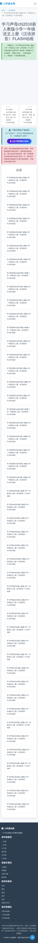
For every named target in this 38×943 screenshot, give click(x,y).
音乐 (3, 899)
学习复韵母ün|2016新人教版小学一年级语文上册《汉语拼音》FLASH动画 (19, 479)
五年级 (4, 855)
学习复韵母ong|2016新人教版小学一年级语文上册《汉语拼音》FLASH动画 (18, 411)
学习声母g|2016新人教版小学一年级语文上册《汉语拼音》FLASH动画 (18, 602)
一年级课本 (11, 10)
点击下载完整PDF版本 (19, 141)
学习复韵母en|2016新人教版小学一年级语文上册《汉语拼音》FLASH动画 (19, 316)
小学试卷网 (6, 915)
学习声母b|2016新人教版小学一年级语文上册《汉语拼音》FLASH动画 (18, 534)
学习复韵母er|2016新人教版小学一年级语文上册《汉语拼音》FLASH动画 (18, 343)
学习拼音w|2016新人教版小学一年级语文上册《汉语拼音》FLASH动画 (18, 507)
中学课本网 (6, 918)
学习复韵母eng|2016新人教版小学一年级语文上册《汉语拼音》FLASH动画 (18, 330)
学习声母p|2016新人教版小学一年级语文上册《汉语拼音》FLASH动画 (18, 697)
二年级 (4, 845)
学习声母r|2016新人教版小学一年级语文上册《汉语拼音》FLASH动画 (19, 725)
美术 (3, 896)
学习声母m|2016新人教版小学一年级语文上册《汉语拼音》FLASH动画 (18, 670)
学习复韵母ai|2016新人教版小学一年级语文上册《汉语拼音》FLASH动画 (18, 248)
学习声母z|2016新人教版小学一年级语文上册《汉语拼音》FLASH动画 (18, 793)
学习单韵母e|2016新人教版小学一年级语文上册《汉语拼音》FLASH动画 (18, 193)
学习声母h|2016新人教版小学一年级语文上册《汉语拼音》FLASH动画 (18, 616)
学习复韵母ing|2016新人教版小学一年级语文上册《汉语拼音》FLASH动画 (19, 384)
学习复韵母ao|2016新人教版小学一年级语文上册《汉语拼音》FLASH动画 (19, 289)
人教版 (4, 867)
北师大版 (5, 874)
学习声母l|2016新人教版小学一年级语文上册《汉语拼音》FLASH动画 (19, 656)
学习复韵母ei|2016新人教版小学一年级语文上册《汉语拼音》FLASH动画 (18, 302)
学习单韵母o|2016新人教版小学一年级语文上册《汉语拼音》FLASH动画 (18, 207)
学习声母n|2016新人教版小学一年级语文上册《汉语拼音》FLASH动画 (18, 684)
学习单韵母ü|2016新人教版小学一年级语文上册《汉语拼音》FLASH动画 (18, 234)
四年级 (4, 852)
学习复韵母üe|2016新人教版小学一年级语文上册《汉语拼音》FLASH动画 (19, 439)
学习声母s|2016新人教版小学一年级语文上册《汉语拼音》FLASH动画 (18, 738)
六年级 (4, 858)
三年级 (4, 848)
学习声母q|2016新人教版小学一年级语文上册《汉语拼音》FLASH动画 (18, 711)
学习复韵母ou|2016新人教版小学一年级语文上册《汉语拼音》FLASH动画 (19, 425)
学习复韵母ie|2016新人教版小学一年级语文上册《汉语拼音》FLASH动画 (18, 357)
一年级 (4, 841)
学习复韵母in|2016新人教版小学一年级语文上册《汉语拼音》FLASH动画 (18, 370)
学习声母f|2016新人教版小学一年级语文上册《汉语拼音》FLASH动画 (19, 588)
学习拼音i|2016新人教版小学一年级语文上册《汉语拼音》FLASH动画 (19, 493)
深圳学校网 (6, 911)
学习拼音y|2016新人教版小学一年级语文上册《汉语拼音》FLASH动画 (18, 520)
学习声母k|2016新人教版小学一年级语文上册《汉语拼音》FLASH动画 (18, 643)
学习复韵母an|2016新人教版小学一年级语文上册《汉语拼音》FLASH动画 (19, 261)
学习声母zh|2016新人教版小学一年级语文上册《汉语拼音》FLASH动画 (19, 806)
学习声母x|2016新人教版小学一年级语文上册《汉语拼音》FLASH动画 (18, 779)
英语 (3, 892)
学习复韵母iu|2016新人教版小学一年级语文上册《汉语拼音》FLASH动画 (18, 398)
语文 (3, 886)
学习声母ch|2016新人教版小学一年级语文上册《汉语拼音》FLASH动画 (19, 561)
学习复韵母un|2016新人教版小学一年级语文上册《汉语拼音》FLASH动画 (19, 466)
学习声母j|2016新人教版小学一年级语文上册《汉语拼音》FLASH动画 (19, 629)
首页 (3, 10)
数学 (3, 889)
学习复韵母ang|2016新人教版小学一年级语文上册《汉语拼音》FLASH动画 (18, 275)
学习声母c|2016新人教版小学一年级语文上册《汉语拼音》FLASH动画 (18, 547)
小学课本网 (7, 3)
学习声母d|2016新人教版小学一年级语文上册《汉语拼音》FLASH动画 (18, 575)
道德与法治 (6, 903)
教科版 (4, 877)
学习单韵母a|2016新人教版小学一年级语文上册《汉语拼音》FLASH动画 (18, 180)
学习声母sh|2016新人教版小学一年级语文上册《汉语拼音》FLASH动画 (19, 752)
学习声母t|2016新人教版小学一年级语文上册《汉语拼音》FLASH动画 (19, 765)
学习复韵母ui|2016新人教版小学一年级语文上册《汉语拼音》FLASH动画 (18, 452)
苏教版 (4, 870)
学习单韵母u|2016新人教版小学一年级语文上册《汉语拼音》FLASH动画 (18, 221)
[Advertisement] (19, 80)
